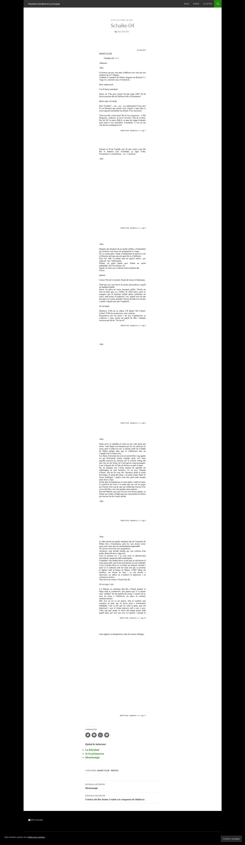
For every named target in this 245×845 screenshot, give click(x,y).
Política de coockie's (36, 837)
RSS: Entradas (35, 820)
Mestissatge (92, 757)
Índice (196, 4)
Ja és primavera (94, 753)
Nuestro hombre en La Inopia (44, 3)
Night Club (103, 770)
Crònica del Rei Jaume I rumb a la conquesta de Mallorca (122, 797)
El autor (208, 4)
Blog (186, 4)
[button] (122, 87)
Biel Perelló (123, 31)
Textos (114, 770)
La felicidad (92, 749)
